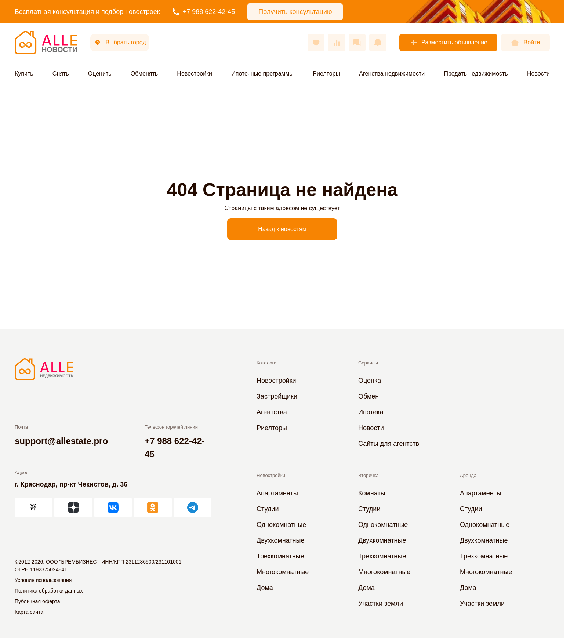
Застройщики (277, 396)
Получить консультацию (295, 11)
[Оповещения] (377, 42)
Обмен (368, 396)
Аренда (468, 475)
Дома (265, 587)
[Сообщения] (357, 42)
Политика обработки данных (49, 591)
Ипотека (371, 412)
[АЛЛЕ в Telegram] (192, 507)
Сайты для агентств (388, 443)
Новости (538, 73)
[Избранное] (316, 42)
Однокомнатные (281, 524)
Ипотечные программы (262, 73)
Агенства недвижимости (392, 73)
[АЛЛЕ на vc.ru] (33, 507)
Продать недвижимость (476, 73)
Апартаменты (277, 493)
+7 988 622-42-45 (204, 11)
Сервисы (368, 363)
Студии (268, 509)
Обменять (144, 73)
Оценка (369, 380)
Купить (24, 73)
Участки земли (380, 603)
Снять (60, 73)
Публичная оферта (37, 601)
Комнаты (371, 493)
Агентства (272, 412)
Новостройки (194, 73)
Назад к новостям (282, 229)
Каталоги (267, 363)
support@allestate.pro (61, 441)
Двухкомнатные (281, 540)
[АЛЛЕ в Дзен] (73, 507)
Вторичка (368, 475)
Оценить (100, 73)
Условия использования (43, 580)
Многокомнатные (283, 572)
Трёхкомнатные (382, 556)
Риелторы (326, 73)
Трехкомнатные (280, 556)
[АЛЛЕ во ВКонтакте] (113, 507)
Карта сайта (29, 612)
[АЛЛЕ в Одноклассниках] (152, 507)
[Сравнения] (336, 42)
